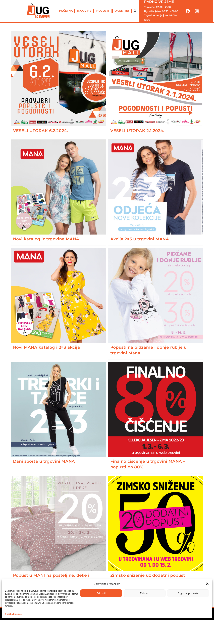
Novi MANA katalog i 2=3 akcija (46, 347)
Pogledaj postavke (188, 593)
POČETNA (66, 10)
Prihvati (101, 593)
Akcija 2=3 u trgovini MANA (139, 239)
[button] (207, 583)
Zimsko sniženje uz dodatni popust (147, 575)
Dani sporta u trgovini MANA (44, 461)
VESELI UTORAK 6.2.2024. (40, 130)
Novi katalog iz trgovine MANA (46, 239)
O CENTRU (122, 10)
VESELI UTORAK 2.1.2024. (137, 130)
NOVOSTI (102, 10)
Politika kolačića (13, 614)
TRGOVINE (84, 10)
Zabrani (144, 593)
